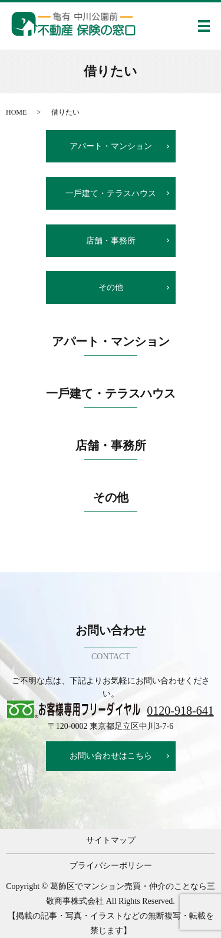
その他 (110, 287)
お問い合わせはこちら (111, 755)
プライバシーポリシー (111, 865)
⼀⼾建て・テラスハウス (110, 193)
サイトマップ (111, 840)
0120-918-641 (180, 710)
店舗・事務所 (111, 240)
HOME (16, 112)
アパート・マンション (111, 146)
